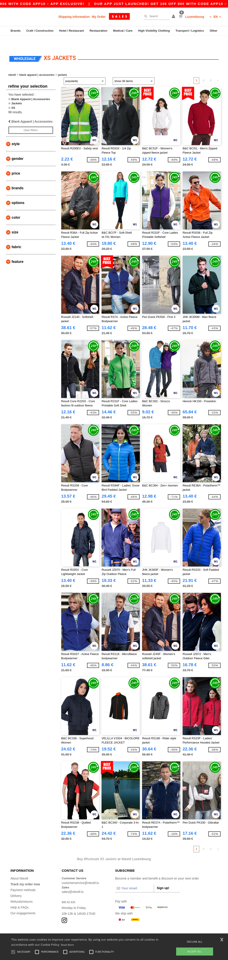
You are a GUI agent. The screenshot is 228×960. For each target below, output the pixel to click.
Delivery (16, 885)
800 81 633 (69, 891)
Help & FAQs (19, 896)
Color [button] (16, 207)
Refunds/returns (21, 891)
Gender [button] (17, 148)
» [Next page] (218, 69)
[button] (174, 17)
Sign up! (163, 877)
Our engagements (22, 902)
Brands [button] (17, 177)
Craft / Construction (39, 30)
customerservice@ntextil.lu (80, 872)
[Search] (155, 16)
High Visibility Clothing (154, 30)
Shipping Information (74, 17)
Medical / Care (122, 30)
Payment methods (23, 879)
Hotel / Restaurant (71, 30)
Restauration (98, 30)
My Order (99, 17)
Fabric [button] (16, 236)
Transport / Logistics (189, 30)
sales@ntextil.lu (72, 881)
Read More (67, 944)
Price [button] (16, 163)
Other (214, 30)
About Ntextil (19, 867)
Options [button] (18, 192)
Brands (16, 30)
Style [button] (16, 133)
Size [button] (15, 221)
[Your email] (134, 877)
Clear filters (31, 119)
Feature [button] (17, 251)
